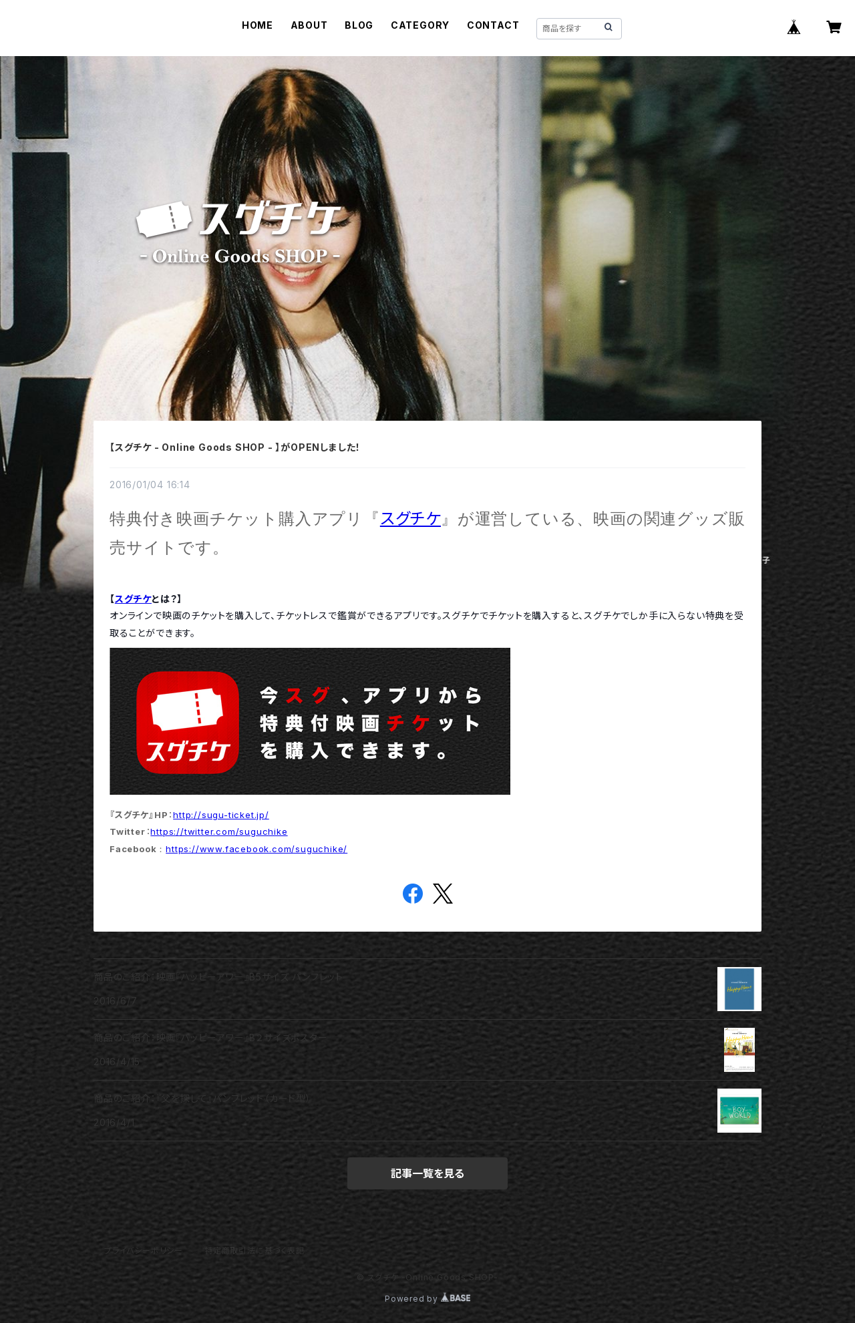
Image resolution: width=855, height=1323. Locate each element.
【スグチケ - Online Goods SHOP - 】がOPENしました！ (235, 447)
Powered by (427, 1299)
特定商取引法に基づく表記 (254, 1251)
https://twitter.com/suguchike (218, 831)
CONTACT (493, 25)
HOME (257, 25)
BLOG (359, 25)
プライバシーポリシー (143, 1251)
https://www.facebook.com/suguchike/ (256, 848)
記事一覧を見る (427, 1173)
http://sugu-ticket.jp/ (221, 814)
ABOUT (309, 25)
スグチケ (410, 518)
